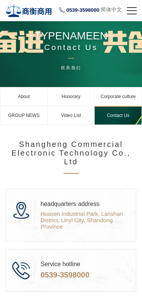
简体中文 (111, 9)
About (24, 96)
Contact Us (118, 115)
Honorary (71, 96)
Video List (71, 115)
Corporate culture (118, 96)
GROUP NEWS (23, 115)
